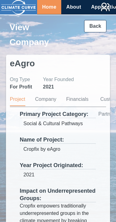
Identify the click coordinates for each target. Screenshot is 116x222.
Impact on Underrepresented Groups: (58, 194)
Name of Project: (42, 140)
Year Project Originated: (51, 165)
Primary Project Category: (54, 114)
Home (49, 7)
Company (45, 99)
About (73, 7)
